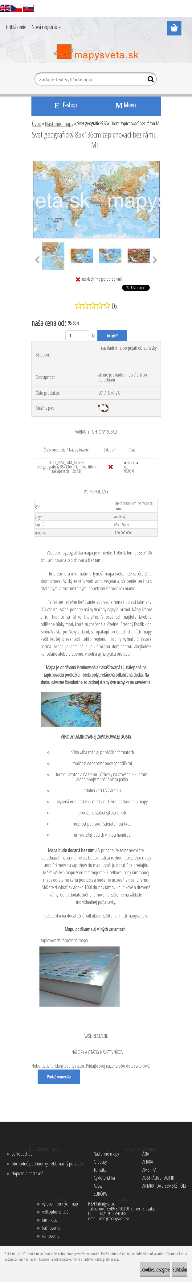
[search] (149, 80)
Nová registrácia (46, 27)
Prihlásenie (16, 27)
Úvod (36, 123)
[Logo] (96, 52)
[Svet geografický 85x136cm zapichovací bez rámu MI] (96, 161)
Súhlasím (179, 1269)
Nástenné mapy (59, 123)
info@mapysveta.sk (133, 915)
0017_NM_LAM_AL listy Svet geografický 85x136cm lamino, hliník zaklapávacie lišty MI (66, 467)
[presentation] (37, 260)
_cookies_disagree (155, 1269)
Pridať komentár (59, 1077)
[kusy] (77, 335)
